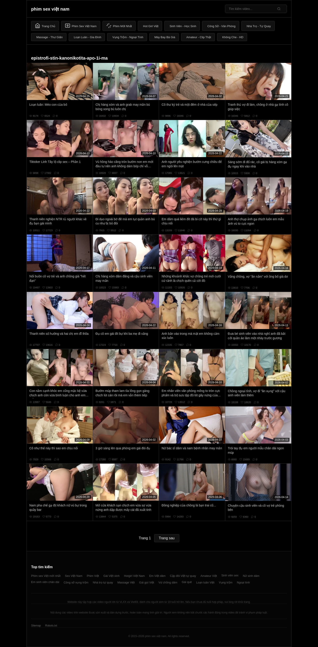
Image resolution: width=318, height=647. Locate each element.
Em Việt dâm (157, 575)
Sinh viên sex (229, 575)
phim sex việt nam (50, 9)
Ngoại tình (243, 582)
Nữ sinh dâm (251, 575)
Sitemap (36, 625)
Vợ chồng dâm (168, 582)
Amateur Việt (209, 575)
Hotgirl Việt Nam (134, 575)
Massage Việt (126, 582)
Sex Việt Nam (73, 575)
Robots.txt (51, 625)
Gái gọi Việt (146, 582)
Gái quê (187, 582)
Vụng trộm (226, 582)
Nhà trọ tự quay (103, 582)
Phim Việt (93, 575)
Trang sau (166, 538)
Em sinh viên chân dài (45, 582)
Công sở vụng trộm (76, 582)
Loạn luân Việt (205, 582)
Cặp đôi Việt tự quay (183, 575)
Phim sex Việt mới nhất (46, 575)
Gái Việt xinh (111, 575)
